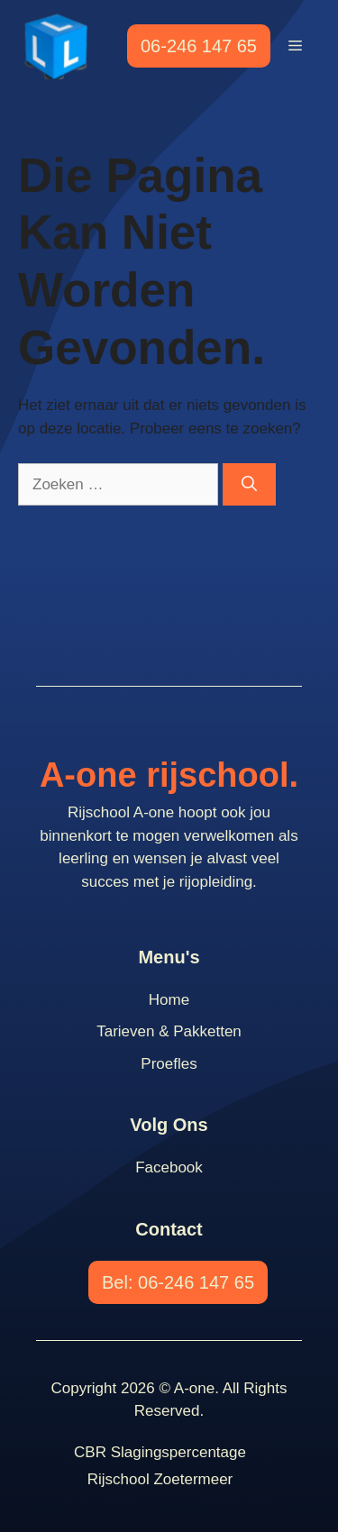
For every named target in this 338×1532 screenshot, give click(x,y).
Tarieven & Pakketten (169, 1031)
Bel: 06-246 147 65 (178, 1282)
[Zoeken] (249, 484)
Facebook (169, 1167)
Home (169, 999)
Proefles (168, 1063)
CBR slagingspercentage (160, 1452)
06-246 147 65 (199, 46)
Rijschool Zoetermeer (160, 1479)
